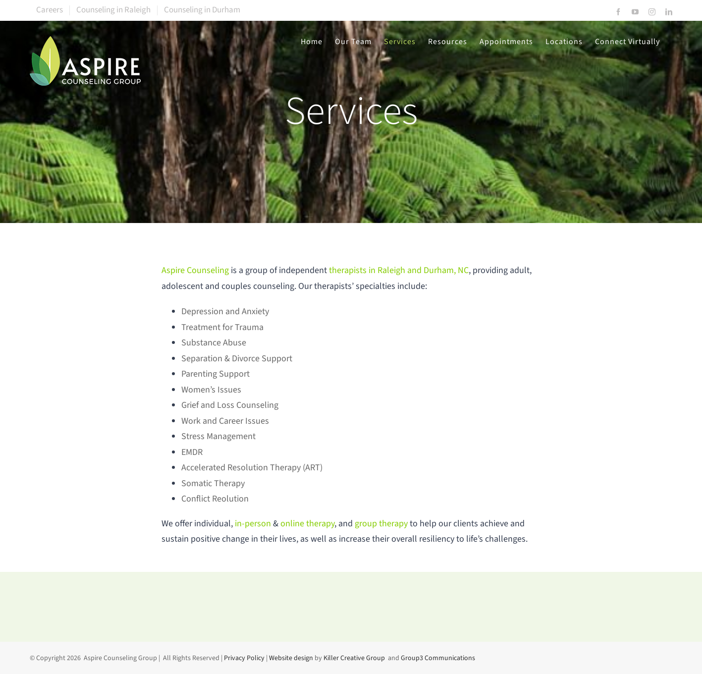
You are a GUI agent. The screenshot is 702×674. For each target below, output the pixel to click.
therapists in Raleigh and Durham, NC (399, 270)
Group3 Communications (438, 658)
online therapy (307, 523)
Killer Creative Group (354, 658)
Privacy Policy (244, 658)
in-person (254, 523)
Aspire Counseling (195, 270)
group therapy (381, 523)
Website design (291, 658)
